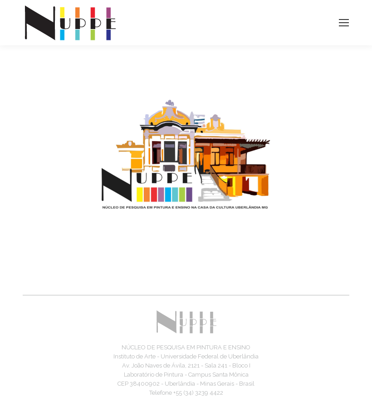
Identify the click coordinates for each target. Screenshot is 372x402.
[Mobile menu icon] (343, 23)
